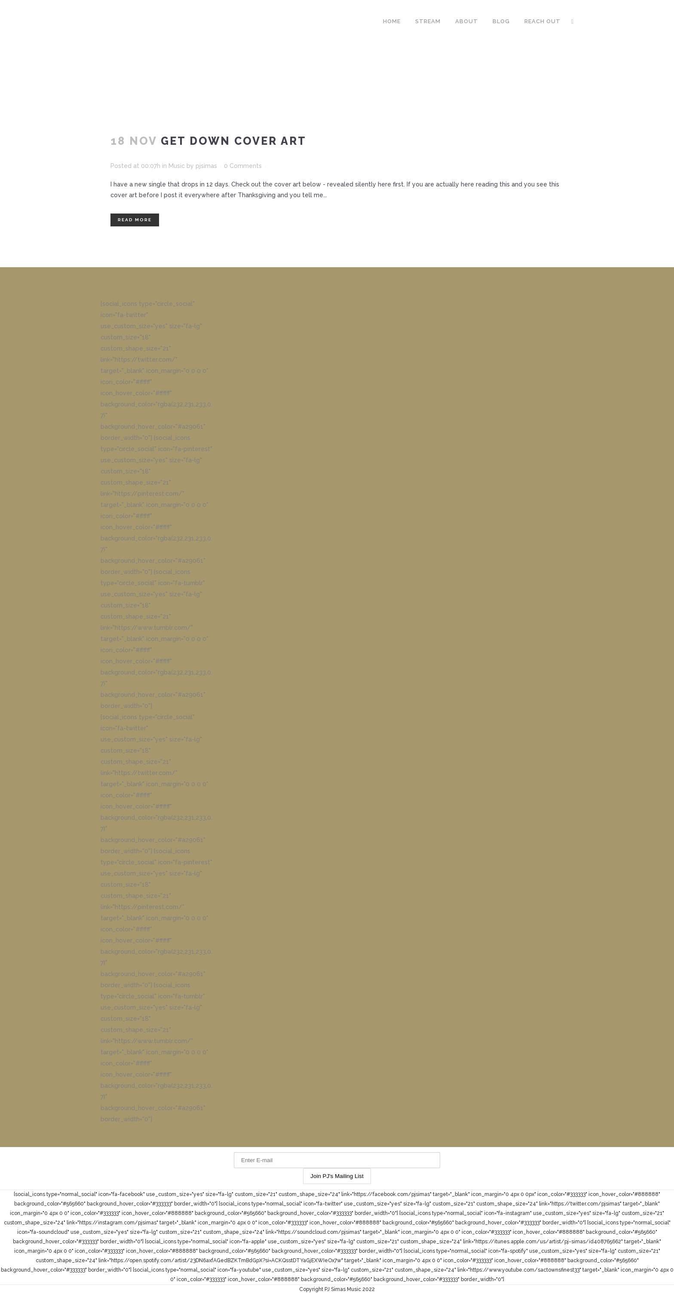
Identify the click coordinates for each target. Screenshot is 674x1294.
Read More (135, 219)
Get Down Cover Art (233, 140)
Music (176, 165)
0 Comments (243, 165)
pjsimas (206, 165)
